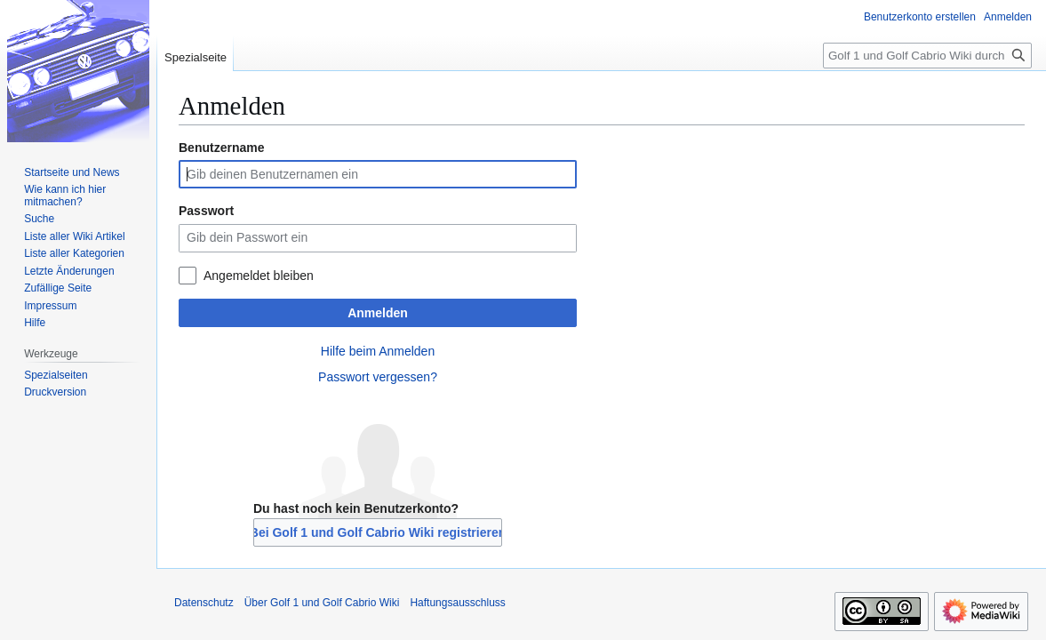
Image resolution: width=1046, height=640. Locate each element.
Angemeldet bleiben (259, 275)
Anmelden (377, 313)
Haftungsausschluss (457, 602)
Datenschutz (204, 602)
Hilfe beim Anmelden (378, 351)
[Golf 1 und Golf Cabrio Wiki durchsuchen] (927, 55)
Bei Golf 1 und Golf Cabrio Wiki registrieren (377, 532)
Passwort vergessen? (377, 377)
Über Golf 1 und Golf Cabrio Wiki (322, 602)
